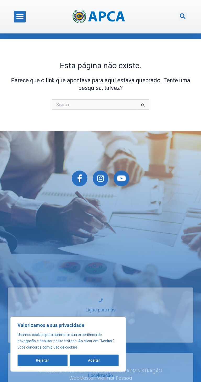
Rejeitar (42, 360)
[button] (20, 14)
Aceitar (94, 360)
